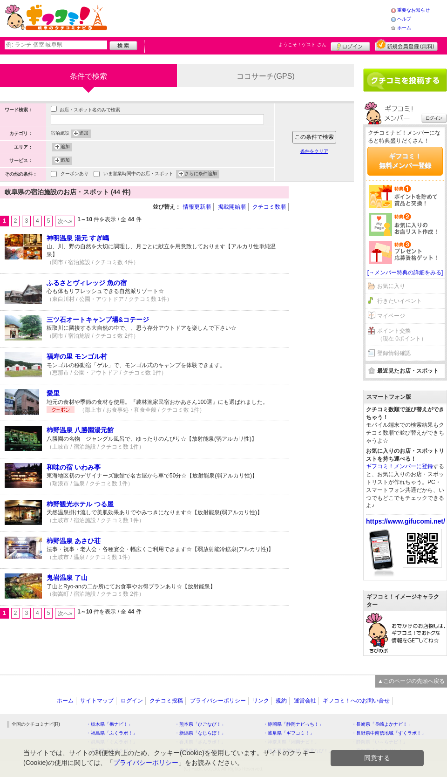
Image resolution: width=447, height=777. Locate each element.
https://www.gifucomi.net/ (405, 521)
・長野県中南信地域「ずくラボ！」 (389, 733)
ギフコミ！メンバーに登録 (399, 466)
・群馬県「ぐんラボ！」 (111, 741)
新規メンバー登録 (406, 45)
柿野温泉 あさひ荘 (74, 541)
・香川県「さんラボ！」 (200, 741)
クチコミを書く (405, 80)
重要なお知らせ (413, 10)
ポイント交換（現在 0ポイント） (402, 334)
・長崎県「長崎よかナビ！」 (382, 724)
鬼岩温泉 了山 (67, 577)
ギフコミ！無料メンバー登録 (405, 160)
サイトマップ (97, 700)
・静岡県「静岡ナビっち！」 (293, 724)
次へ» (65, 221)
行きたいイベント (399, 301)
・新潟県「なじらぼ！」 (200, 733)
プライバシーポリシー (218, 700)
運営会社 (305, 700)
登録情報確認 (394, 353)
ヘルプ (404, 18)
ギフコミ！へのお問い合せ (356, 700)
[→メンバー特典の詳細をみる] (405, 272)
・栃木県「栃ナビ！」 (109, 724)
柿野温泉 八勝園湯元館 (80, 430)
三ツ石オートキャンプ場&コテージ (98, 319)
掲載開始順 (232, 207)
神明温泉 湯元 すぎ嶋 (78, 238)
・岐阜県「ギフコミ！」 (288, 733)
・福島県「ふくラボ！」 (111, 733)
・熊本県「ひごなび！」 (200, 724)
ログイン (350, 45)
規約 (281, 700)
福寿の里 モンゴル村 (77, 356)
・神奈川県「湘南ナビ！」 (291, 741)
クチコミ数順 (269, 207)
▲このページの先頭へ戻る (411, 681)
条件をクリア (314, 151)
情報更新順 (197, 207)
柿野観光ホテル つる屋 (80, 504)
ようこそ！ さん (302, 44)
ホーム (404, 27)
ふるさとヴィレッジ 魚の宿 (87, 282)
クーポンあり (74, 174)
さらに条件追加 (200, 174)
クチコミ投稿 (166, 700)
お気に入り (391, 286)
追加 (83, 133)
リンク (260, 700)
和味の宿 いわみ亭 (74, 467)
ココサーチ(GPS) (265, 76)
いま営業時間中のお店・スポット (138, 174)
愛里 (53, 393)
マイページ (391, 316)
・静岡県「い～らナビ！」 (379, 741)
